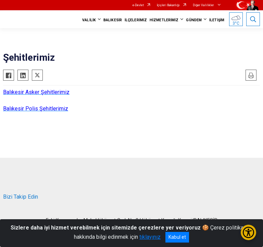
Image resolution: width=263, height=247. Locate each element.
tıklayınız (150, 237)
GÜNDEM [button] (194, 20)
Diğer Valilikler (204, 5)
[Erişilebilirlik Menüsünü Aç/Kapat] (248, 232)
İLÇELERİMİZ (136, 20)
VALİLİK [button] (89, 20)
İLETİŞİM (216, 20)
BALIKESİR (112, 20)
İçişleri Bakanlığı (168, 5)
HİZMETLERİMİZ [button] (164, 20)
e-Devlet (138, 5)
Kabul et (177, 237)
